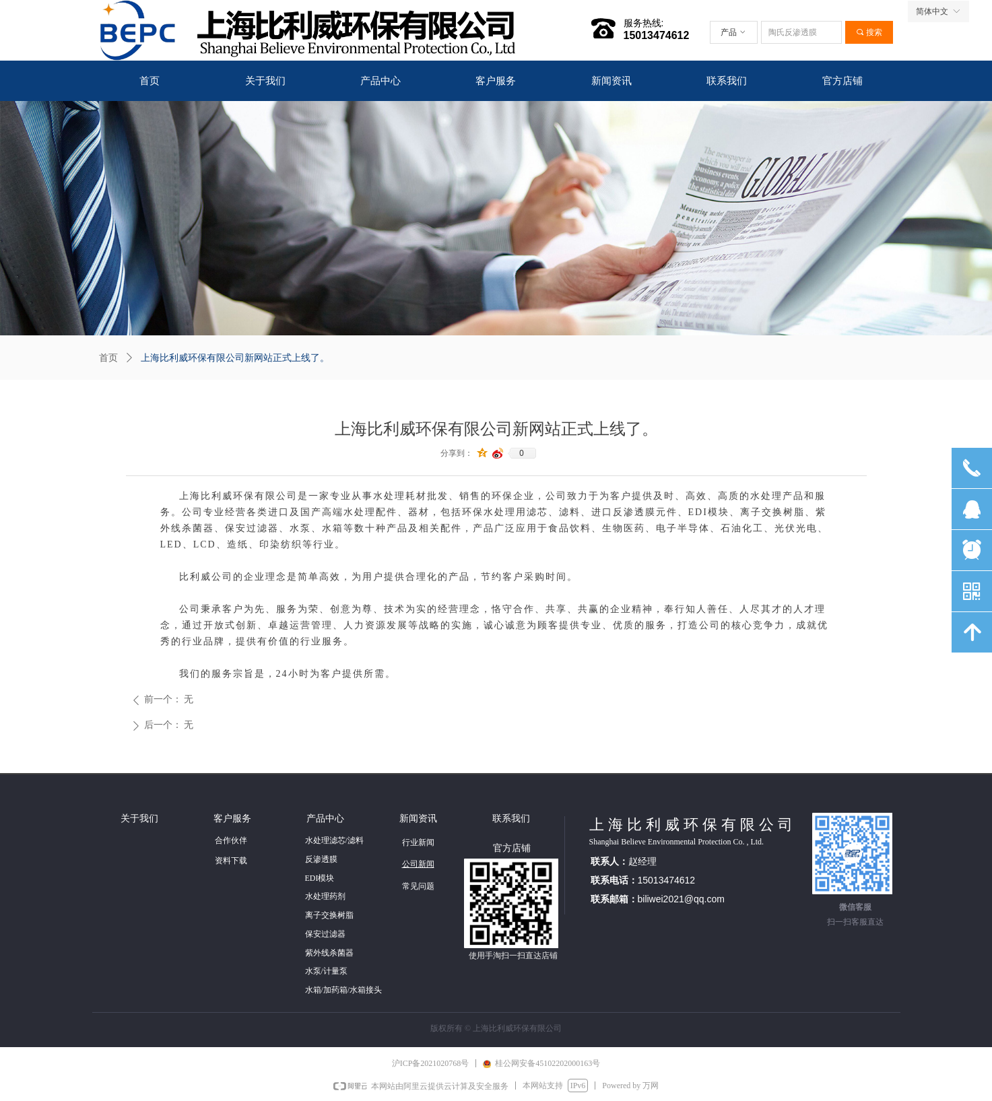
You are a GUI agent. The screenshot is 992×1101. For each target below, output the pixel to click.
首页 (108, 358)
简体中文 (932, 11)
